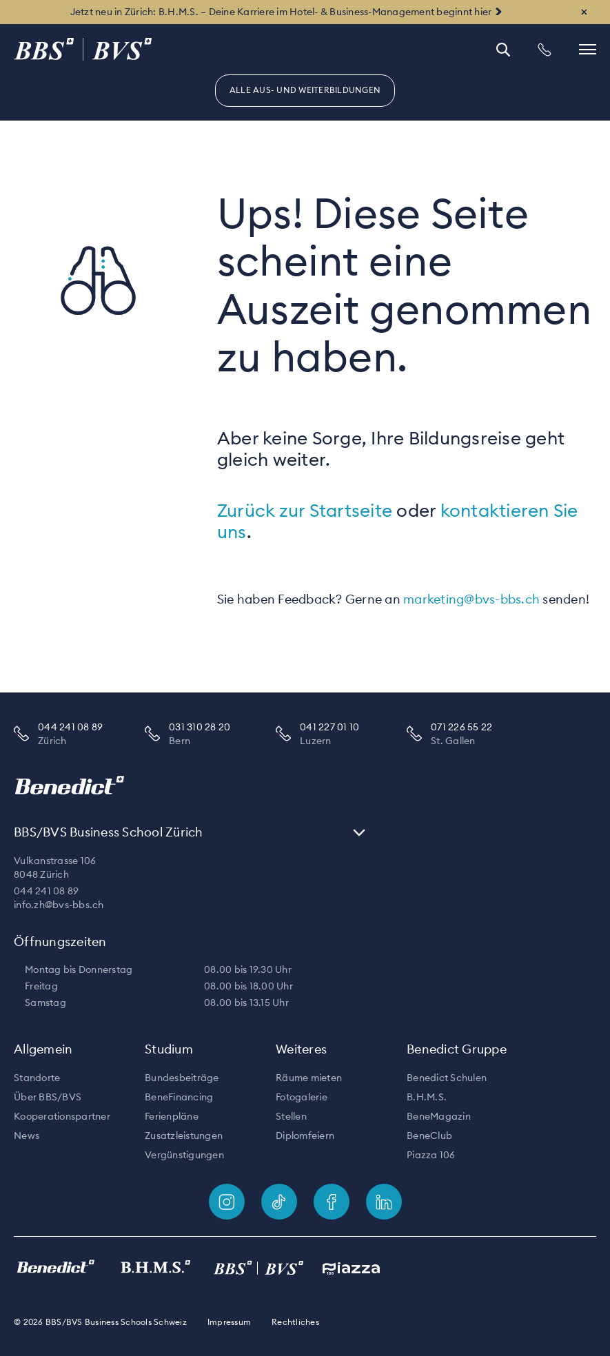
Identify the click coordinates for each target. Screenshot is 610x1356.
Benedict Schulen (447, 1077)
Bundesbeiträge (182, 1077)
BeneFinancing (179, 1097)
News (26, 1135)
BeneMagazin (439, 1116)
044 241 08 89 (46, 891)
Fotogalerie (301, 1097)
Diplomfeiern (305, 1135)
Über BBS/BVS (47, 1097)
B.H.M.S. (427, 1097)
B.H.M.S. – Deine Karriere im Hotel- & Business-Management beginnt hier (325, 12)
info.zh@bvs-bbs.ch (59, 904)
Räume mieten (309, 1077)
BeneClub (429, 1135)
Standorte (37, 1077)
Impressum (229, 1322)
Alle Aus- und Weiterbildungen (305, 90)
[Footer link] (227, 1202)
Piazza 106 (431, 1155)
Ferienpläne (172, 1116)
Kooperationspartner (62, 1116)
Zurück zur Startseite (304, 510)
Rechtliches (295, 1322)
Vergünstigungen (184, 1155)
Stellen (291, 1116)
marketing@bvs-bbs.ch (471, 599)
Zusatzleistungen (184, 1135)
